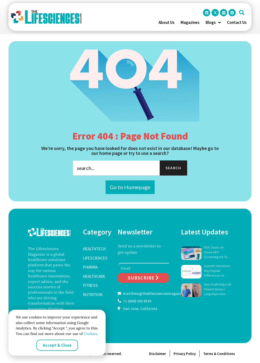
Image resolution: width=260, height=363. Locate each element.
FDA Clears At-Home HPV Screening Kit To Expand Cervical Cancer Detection (216, 252)
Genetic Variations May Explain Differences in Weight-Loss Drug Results (217, 271)
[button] (242, 13)
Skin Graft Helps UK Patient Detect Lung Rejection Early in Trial (217, 289)
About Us (167, 22)
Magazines (190, 22)
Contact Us (237, 22)
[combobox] (116, 168)
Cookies (90, 333)
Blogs (213, 22)
